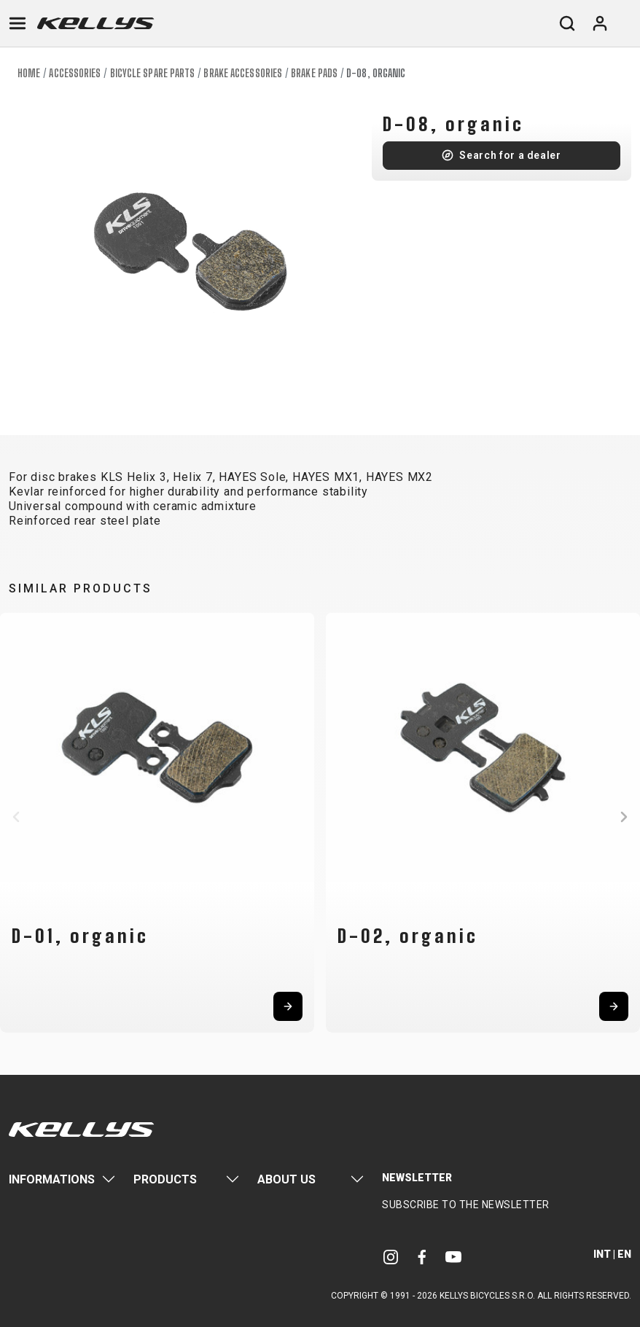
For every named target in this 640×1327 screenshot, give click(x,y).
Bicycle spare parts (152, 73)
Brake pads (314, 73)
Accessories (75, 73)
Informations (52, 1179)
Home (28, 73)
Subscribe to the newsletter (466, 1204)
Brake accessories (242, 73)
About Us (286, 1179)
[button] (16, 817)
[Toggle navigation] (17, 23)
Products (165, 1179)
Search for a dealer (510, 155)
